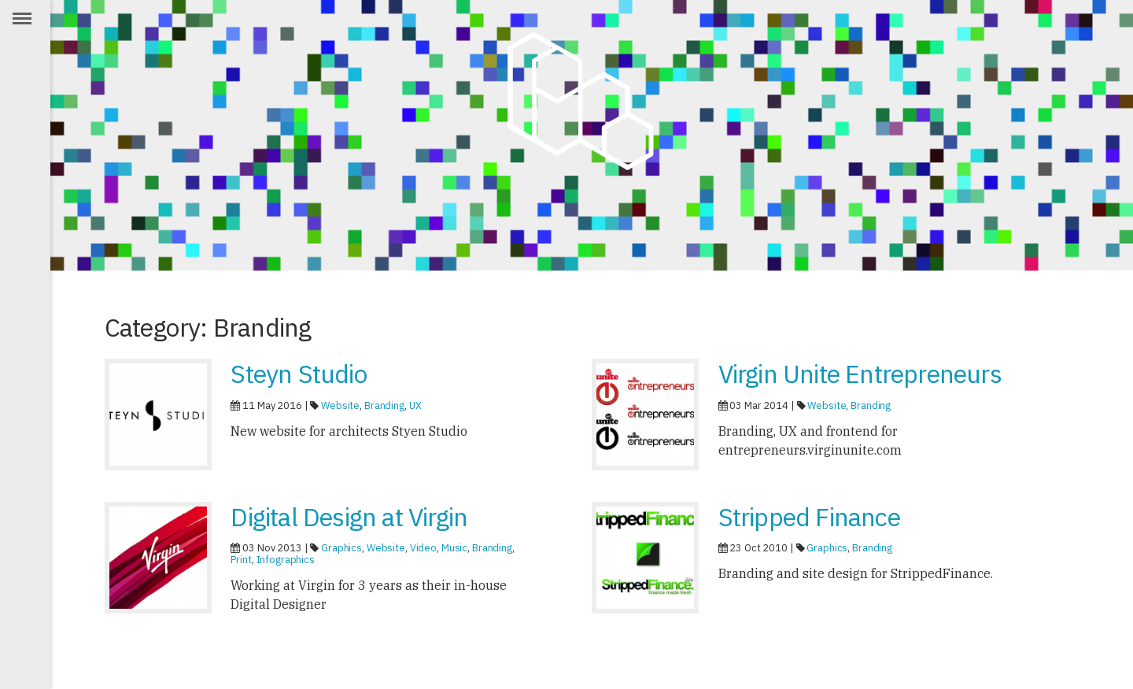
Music (454, 548)
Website (340, 405)
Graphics (341, 548)
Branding (384, 405)
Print (241, 559)
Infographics (285, 559)
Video (423, 548)
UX (415, 405)
